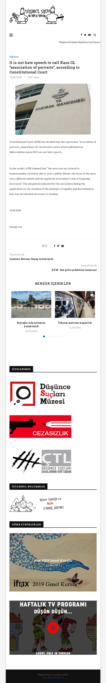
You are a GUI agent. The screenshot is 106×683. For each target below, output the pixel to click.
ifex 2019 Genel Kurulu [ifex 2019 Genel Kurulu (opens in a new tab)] (53, 560)
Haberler (14, 56)
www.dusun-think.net (53, 677)
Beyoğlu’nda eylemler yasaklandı (31, 324)
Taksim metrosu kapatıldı (75, 322)
